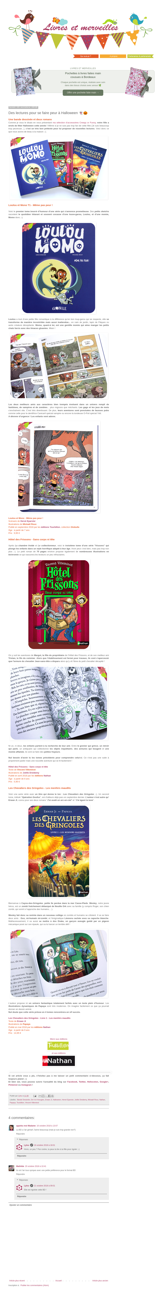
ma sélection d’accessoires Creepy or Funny (74, 122)
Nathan (47, 775)
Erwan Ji (48, 1100)
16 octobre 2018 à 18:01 (44, 1145)
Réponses (23, 1140)
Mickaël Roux (93, 1100)
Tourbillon (20, 1103)
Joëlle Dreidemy (81, 1100)
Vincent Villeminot (32, 1103)
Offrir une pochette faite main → (83, 92)
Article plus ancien (100, 1281)
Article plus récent (17, 1281)
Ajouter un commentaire (20, 1205)
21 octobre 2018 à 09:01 (44, 1186)
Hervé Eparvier (28, 521)
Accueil (58, 1281)
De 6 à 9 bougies (37, 1100)
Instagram (26, 1085)
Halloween (57, 1100)
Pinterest (13, 1085)
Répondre (20, 1134)
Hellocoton (92, 1082)
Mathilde (20, 1166)
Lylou (26, 1145)
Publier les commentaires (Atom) (35, 1285)
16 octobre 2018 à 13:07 (47, 1126)
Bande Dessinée (23, 1100)
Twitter (82, 1082)
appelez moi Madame (26, 1126)
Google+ (104, 1082)
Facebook (72, 1082)
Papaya (13, 1103)
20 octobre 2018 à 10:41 (35, 1166)
